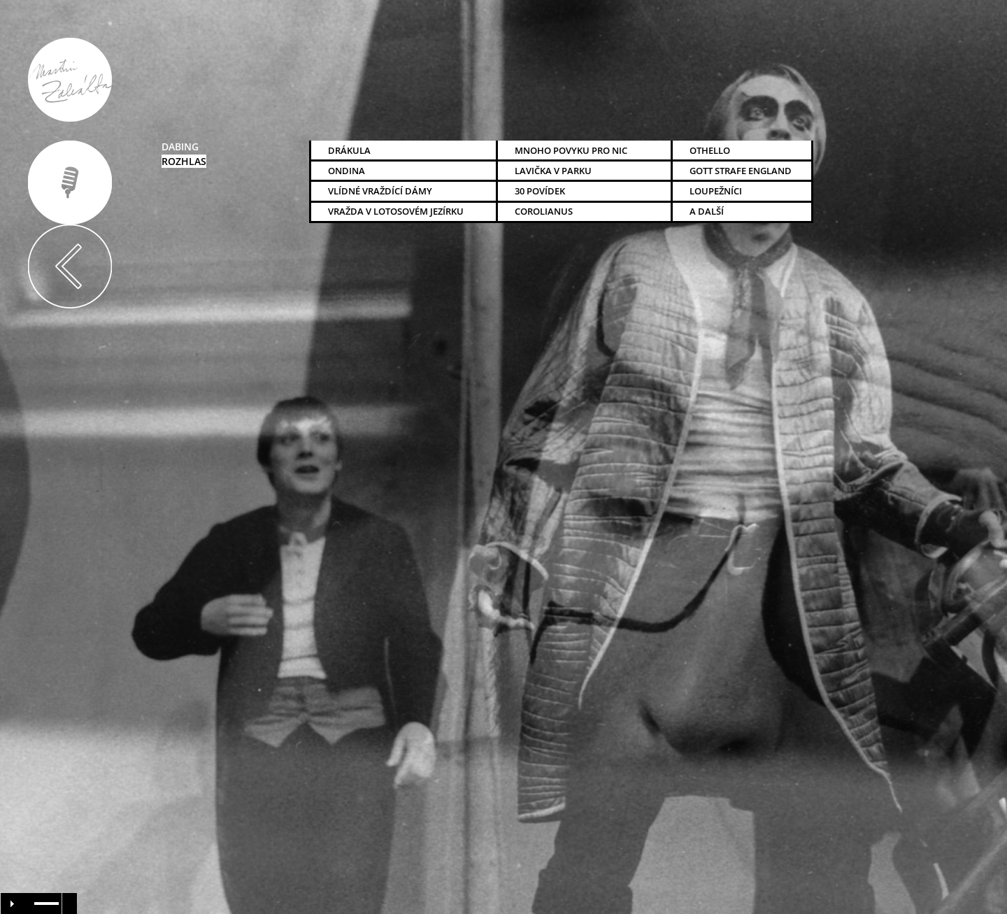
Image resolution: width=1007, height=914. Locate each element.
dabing (180, 146)
